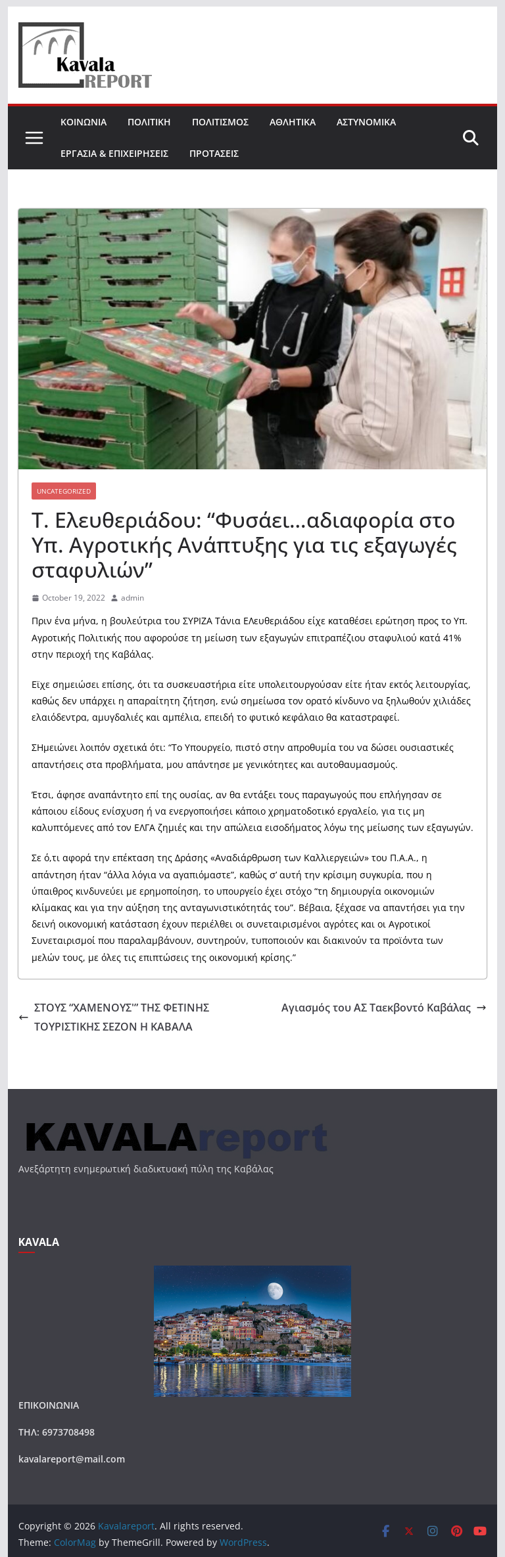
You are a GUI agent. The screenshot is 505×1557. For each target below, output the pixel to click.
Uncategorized (64, 491)
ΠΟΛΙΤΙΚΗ (149, 122)
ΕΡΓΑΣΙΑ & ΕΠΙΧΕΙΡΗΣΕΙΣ (114, 153)
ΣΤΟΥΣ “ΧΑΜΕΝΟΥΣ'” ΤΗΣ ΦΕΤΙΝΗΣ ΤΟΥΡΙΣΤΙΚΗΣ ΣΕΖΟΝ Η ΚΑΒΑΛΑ (113, 1017)
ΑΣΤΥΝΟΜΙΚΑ (366, 122)
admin (132, 597)
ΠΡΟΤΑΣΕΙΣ (214, 153)
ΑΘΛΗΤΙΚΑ (293, 122)
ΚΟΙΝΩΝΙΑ (83, 122)
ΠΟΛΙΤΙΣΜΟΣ (220, 122)
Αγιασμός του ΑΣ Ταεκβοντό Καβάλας (384, 1007)
